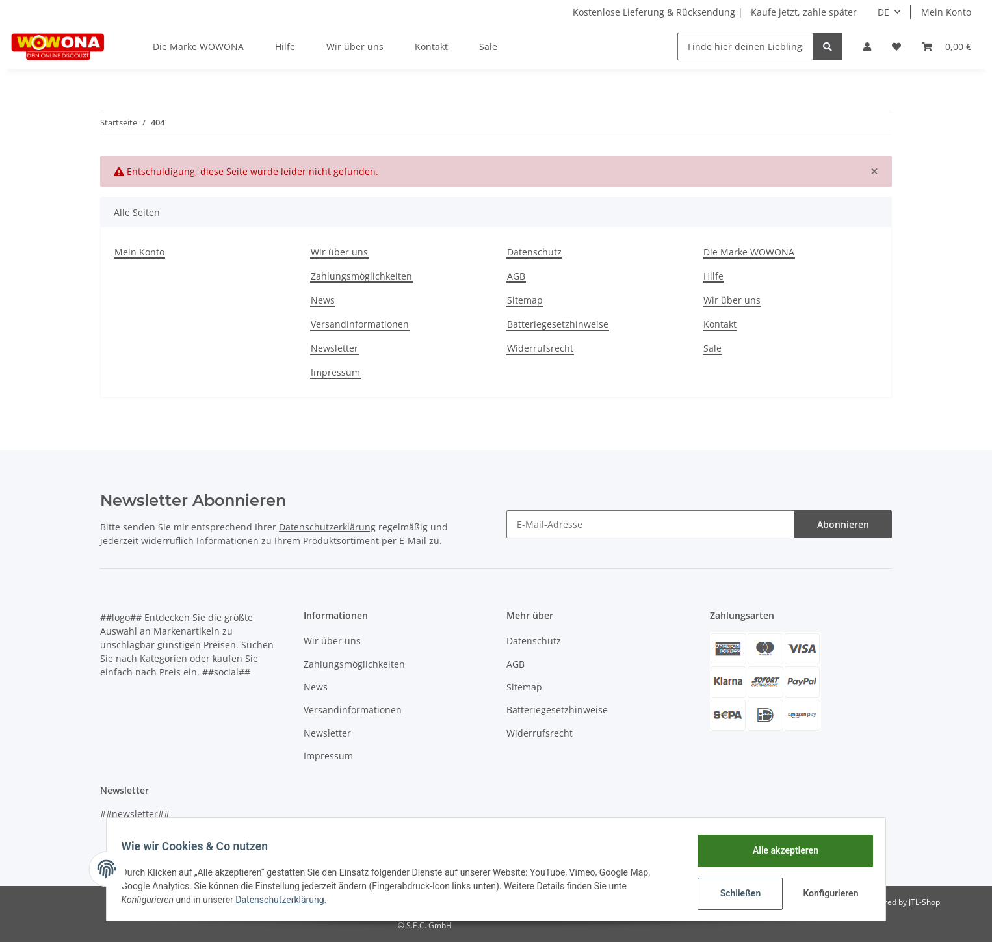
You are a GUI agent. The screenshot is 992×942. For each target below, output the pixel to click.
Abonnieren (843, 524)
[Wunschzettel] (896, 46)
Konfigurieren (826, 893)
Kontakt (431, 46)
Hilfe (285, 46)
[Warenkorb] (946, 46)
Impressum (335, 372)
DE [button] (883, 12)
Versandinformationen (360, 324)
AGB (516, 276)
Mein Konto (946, 12)
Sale (488, 46)
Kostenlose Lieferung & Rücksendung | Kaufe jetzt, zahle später (715, 12)
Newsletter (334, 348)
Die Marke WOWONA (198, 46)
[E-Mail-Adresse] (650, 524)
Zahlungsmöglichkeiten (361, 276)
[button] (867, 46)
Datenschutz (534, 252)
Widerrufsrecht (540, 348)
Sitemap (525, 300)
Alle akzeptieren (779, 850)
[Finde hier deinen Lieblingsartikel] (745, 46)
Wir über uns (355, 46)
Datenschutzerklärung (327, 527)
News (323, 300)
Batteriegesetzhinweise (557, 324)
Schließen (734, 893)
